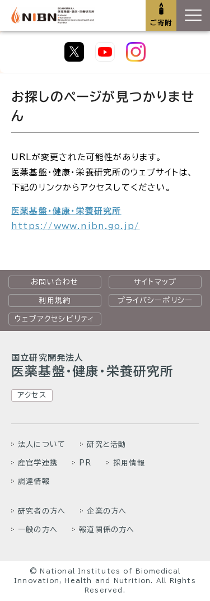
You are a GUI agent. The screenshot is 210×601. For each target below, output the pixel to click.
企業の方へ (107, 511)
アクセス (31, 395)
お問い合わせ (54, 282)
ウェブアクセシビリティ (55, 319)
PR (85, 463)
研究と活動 (106, 444)
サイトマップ (155, 282)
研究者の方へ (42, 511)
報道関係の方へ (106, 529)
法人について (42, 444)
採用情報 (129, 463)
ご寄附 (161, 22)
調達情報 (34, 481)
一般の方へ (38, 529)
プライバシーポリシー (155, 300)
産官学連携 (38, 463)
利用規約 (55, 300)
